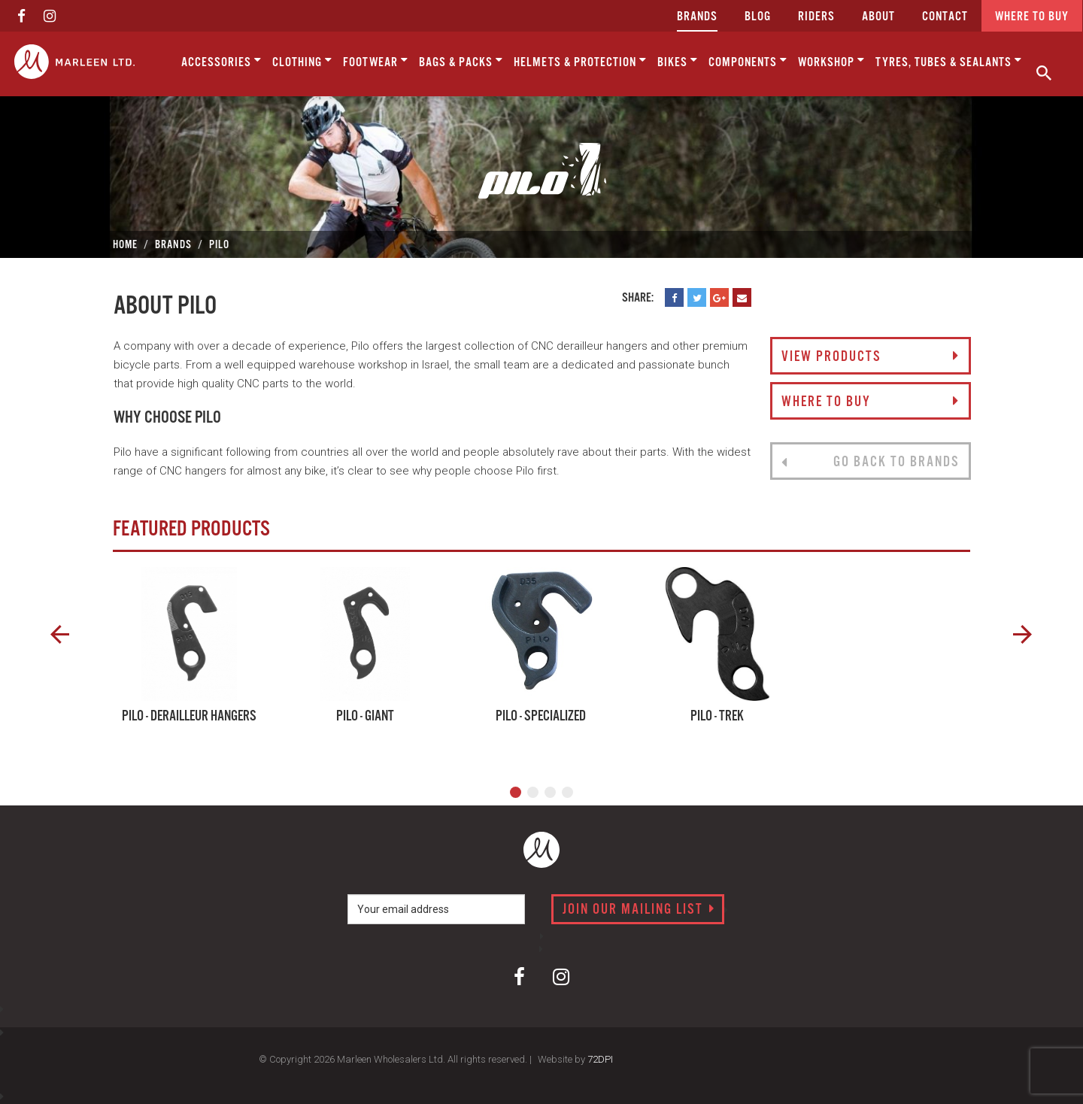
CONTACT (945, 17)
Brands (697, 17)
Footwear (375, 61)
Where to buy (1032, 17)
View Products (870, 357)
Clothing (302, 61)
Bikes (677, 61)
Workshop (831, 61)
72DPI (600, 1059)
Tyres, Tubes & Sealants (948, 61)
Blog (758, 17)
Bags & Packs (461, 61)
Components (747, 61)
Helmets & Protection (580, 61)
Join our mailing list (639, 910)
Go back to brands (870, 462)
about (878, 17)
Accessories (221, 61)
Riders (816, 17)
